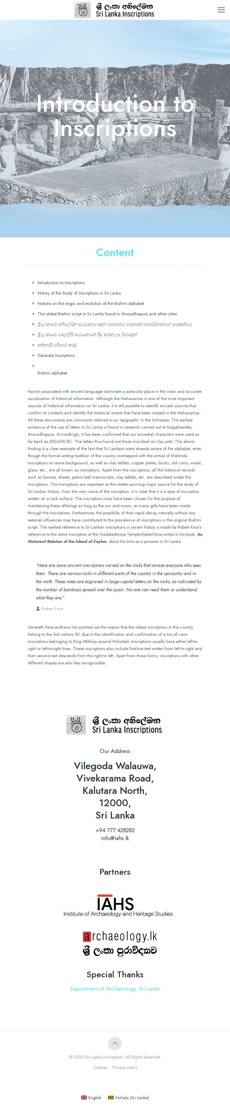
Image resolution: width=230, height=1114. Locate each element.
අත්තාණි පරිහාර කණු (57, 345)
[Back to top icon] (115, 1043)
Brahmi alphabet (52, 373)
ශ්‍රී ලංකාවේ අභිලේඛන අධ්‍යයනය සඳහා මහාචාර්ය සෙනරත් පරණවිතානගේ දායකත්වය (114, 324)
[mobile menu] (221, 9)
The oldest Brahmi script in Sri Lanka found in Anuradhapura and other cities (107, 314)
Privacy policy (125, 1067)
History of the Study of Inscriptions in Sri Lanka (79, 293)
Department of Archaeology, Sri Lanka (115, 989)
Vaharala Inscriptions (56, 355)
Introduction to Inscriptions (61, 283)
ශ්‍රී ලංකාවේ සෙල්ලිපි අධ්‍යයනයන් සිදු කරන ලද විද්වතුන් (87, 335)
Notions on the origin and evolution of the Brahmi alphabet (91, 303)
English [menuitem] (94, 1098)
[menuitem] (91, 1097)
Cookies (100, 1067)
